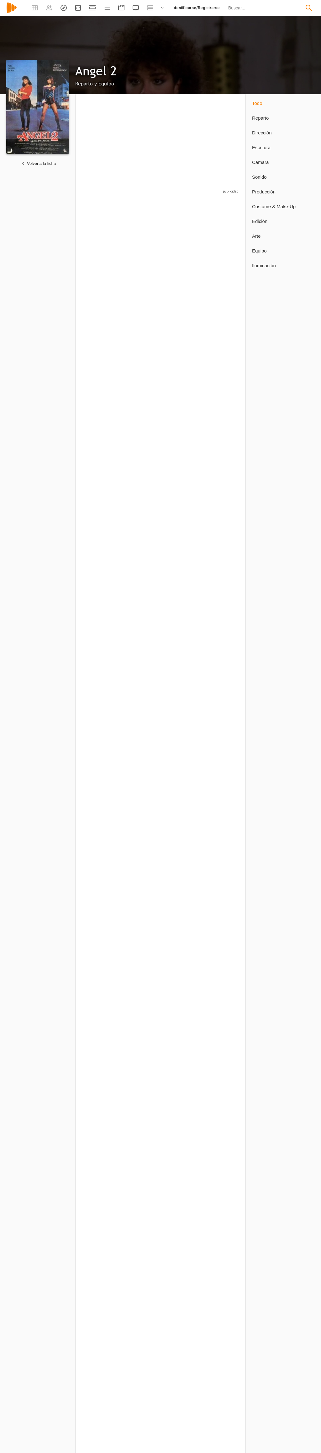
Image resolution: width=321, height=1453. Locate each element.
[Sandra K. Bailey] (222, 1189)
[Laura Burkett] (102, 692)
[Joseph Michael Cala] (222, 542)
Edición (259, 221)
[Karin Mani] (102, 763)
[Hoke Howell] (102, 542)
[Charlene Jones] (222, 763)
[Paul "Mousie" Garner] (222, 466)
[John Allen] (102, 1368)
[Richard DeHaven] (184, 542)
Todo (257, 103)
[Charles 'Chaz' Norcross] (184, 1293)
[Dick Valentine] (184, 692)
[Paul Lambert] (184, 322)
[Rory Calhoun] (143, 251)
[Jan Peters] (102, 836)
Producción (264, 191)
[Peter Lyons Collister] (102, 1293)
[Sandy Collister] (222, 1011)
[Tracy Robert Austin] (143, 466)
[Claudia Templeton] (222, 836)
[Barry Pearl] (222, 322)
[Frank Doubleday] (184, 392)
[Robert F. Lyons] (184, 251)
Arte (256, 236)
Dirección (262, 132)
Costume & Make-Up (274, 206)
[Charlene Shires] (102, 910)
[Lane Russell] (143, 1368)
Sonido (259, 177)
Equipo (259, 250)
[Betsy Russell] (102, 251)
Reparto (260, 118)
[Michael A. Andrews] (184, 466)
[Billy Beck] (184, 619)
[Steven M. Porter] (222, 251)
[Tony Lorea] (143, 836)
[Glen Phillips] (222, 1368)
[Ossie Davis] (102, 322)
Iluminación (264, 265)
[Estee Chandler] (102, 392)
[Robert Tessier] (222, 619)
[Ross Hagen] (102, 466)
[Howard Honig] (222, 392)
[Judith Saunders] (184, 1011)
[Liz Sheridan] (143, 542)
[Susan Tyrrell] (143, 322)
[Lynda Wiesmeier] (143, 692)
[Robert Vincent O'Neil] (143, 1011)
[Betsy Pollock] (99, 1086)
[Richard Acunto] (143, 910)
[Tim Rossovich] (143, 392)
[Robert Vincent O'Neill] (102, 1011)
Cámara (260, 162)
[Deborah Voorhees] (102, 619)
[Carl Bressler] (184, 836)
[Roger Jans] (143, 1293)
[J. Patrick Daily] (184, 1368)
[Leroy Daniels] (184, 763)
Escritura (261, 147)
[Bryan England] (222, 1293)
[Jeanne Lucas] (222, 692)
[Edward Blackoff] (143, 619)
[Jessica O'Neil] (181, 910)
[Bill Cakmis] (143, 763)
